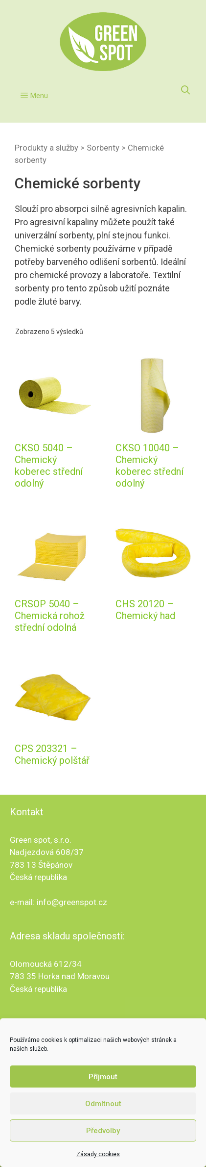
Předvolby (103, 1130)
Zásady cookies (98, 1154)
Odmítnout (103, 1103)
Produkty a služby (46, 148)
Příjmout (103, 1076)
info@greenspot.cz (72, 902)
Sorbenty (103, 148)
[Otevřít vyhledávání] (185, 90)
